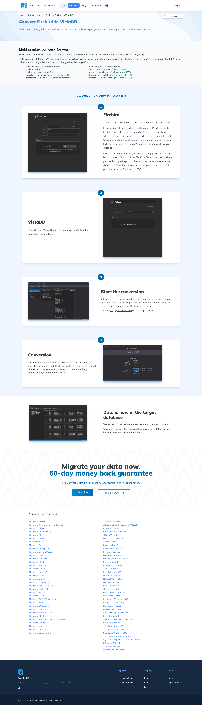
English (49, 15)
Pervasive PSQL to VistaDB (115, 599)
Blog (84, 5)
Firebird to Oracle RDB (39, 582)
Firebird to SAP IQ (37, 595)
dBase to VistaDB (111, 541)
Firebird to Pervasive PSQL (41, 585)
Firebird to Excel (36, 545)
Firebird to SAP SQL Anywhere (43, 599)
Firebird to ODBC (37, 575)
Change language (173, 16)
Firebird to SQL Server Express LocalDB (47, 619)
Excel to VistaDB (110, 545)
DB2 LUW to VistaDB (113, 538)
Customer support (126, 682)
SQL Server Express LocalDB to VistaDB (121, 639)
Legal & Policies (175, 682)
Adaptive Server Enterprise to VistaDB (120, 525)
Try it (62, 5)
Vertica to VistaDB (111, 646)
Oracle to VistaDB (111, 589)
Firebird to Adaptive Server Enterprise (46, 525)
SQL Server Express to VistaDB (117, 636)
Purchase (73, 5)
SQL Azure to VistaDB (113, 626)
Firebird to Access (37, 521)
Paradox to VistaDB (112, 595)
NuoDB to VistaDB (111, 582)
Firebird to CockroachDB (40, 531)
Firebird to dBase (37, 541)
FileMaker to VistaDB (112, 548)
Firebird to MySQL (37, 568)
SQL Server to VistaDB (113, 629)
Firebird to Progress (38, 592)
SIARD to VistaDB (111, 622)
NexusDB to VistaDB (112, 579)
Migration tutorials (35, 15)
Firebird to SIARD (37, 602)
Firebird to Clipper (37, 528)
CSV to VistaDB (110, 535)
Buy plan (82, 492)
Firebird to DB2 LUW (38, 538)
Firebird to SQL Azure (39, 606)
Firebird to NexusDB (38, 572)
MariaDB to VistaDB (112, 572)
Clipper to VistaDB (111, 528)
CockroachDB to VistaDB (114, 531)
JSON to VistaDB (111, 568)
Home (22, 15)
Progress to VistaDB (112, 606)
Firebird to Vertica (37, 626)
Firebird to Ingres (36, 555)
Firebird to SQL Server (39, 609)
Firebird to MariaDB (38, 565)
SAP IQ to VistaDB (111, 616)
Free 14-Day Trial (114, 492)
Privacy (171, 678)
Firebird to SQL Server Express (43, 616)
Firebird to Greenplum (39, 548)
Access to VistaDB (111, 521)
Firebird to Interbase (38, 558)
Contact (146, 682)
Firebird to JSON (36, 562)
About (145, 678)
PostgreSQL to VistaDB (114, 602)
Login (177, 5)
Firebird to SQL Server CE (40, 612)
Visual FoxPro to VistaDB (114, 649)
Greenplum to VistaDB (113, 555)
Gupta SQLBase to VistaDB (115, 558)
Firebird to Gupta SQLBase (41, 552)
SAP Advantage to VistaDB (115, 612)
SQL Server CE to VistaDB (115, 633)
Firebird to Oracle (37, 579)
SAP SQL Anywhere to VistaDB (117, 619)
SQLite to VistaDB (111, 643)
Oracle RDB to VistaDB (113, 592)
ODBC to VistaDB (111, 585)
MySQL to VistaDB (111, 575)
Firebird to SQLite (37, 622)
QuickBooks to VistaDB (113, 609)
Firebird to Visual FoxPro (40, 633)
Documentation (125, 678)
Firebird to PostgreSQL (39, 589)
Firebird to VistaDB (37, 629)
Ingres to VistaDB (111, 562)
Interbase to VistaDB (112, 565)
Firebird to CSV (36, 535)
